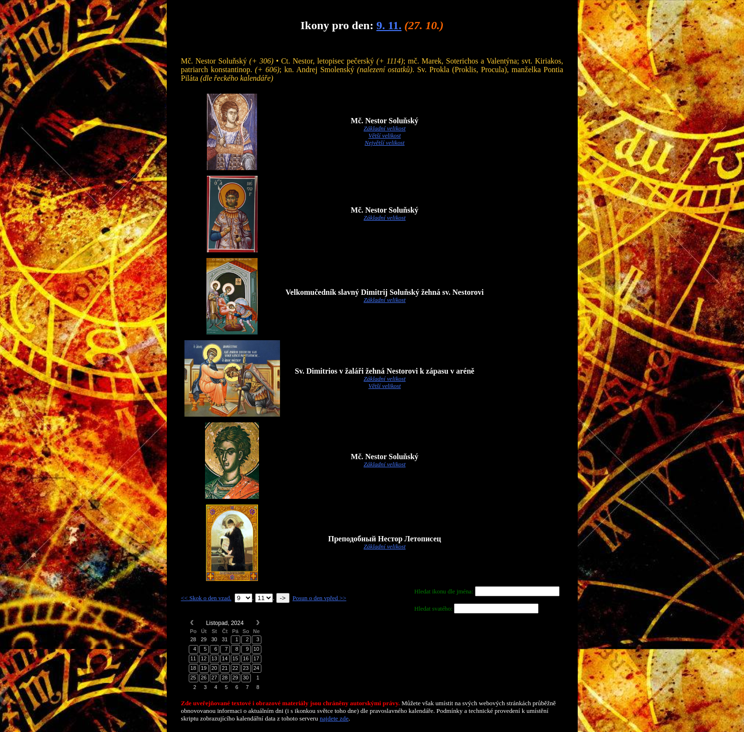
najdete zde (334, 718)
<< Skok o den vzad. (206, 598)
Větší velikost (384, 135)
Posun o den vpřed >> (319, 598)
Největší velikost (385, 143)
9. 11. (389, 25)
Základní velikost (385, 128)
